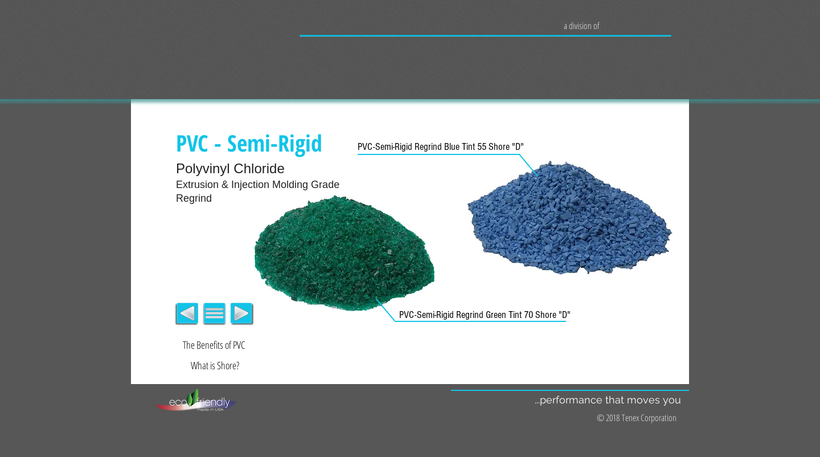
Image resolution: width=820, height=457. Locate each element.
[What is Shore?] (215, 366)
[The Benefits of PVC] (214, 345)
